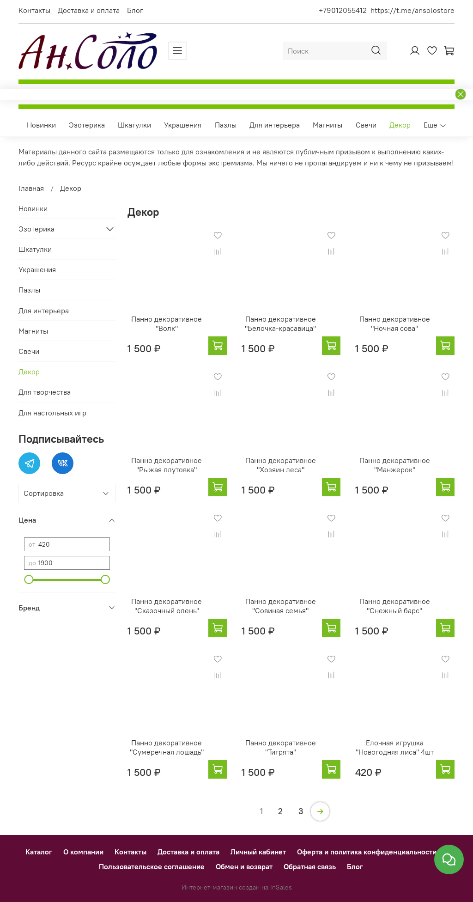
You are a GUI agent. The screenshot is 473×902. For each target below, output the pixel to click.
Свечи (366, 124)
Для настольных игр (52, 412)
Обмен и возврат (244, 866)
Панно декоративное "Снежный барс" (394, 606)
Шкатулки (134, 124)
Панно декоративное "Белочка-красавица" (280, 323)
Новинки (41, 124)
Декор (400, 124)
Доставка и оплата (89, 10)
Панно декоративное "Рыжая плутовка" (166, 465)
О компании (83, 851)
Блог (135, 10)
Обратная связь (310, 866)
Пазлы (225, 124)
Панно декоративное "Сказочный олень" (166, 606)
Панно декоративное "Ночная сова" (394, 323)
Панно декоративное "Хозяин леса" (280, 465)
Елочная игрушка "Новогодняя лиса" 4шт (395, 747)
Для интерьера (274, 124)
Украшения (182, 124)
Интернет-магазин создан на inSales (237, 887)
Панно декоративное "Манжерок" (394, 465)
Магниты (327, 124)
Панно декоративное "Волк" (166, 323)
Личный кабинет (258, 851)
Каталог (38, 851)
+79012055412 (343, 10)
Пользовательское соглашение (152, 866)
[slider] (29, 579)
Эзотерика (87, 124)
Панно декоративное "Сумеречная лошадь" (167, 747)
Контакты (34, 10)
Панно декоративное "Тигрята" (280, 747)
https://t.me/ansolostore (412, 10)
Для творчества (44, 391)
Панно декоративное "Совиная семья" (280, 606)
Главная (31, 188)
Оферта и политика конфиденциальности (367, 851)
